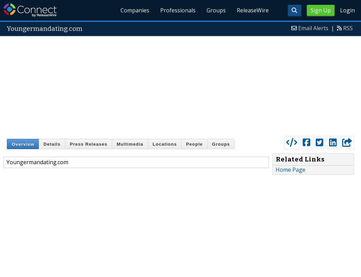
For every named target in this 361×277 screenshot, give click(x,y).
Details (52, 144)
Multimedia (130, 144)
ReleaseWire (253, 10)
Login (347, 10)
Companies (135, 10)
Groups (216, 10)
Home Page (290, 169)
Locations (165, 144)
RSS (348, 28)
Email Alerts (313, 28)
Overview (23, 144)
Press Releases (88, 144)
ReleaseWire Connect (30, 10)
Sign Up (321, 10)
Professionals (178, 10)
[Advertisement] (180, 85)
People (194, 144)
